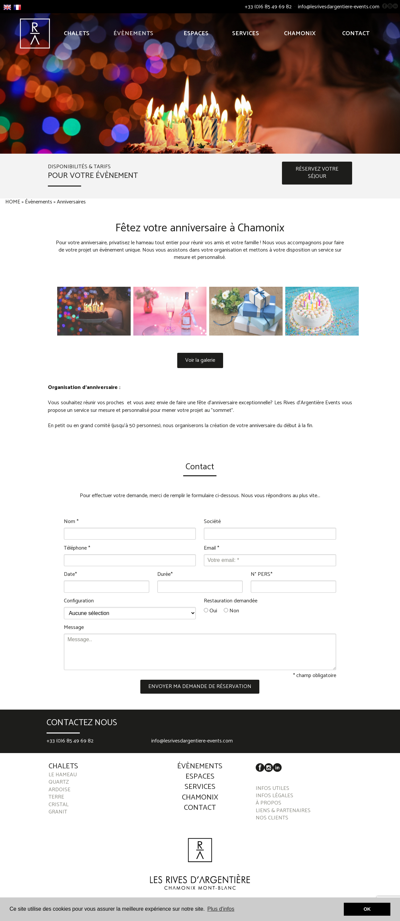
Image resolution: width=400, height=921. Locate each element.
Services (245, 33)
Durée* (165, 574)
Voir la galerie (200, 360)
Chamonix (300, 33)
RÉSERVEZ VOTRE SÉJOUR (317, 173)
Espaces (196, 33)
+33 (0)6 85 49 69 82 (268, 7)
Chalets (76, 33)
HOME (12, 202)
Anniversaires (71, 202)
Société (212, 521)
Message (74, 627)
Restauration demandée (230, 601)
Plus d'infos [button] (220, 909)
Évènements (133, 33)
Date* (70, 574)
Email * (211, 548)
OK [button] (367, 909)
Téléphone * (77, 548)
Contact (355, 33)
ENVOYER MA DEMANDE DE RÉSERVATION (199, 686)
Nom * (71, 521)
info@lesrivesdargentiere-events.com (338, 7)
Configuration (79, 601)
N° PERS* (261, 574)
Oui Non (221, 611)
